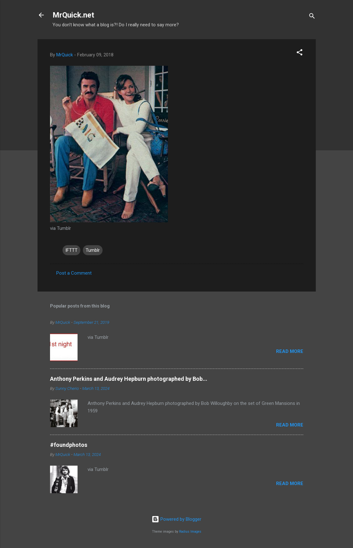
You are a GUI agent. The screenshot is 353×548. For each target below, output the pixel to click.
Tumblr (93, 250)
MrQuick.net (73, 15)
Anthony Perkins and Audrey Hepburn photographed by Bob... (128, 378)
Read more (289, 351)
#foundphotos (68, 445)
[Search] (312, 17)
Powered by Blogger (176, 519)
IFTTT (71, 250)
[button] (299, 53)
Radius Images (190, 532)
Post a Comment (74, 273)
